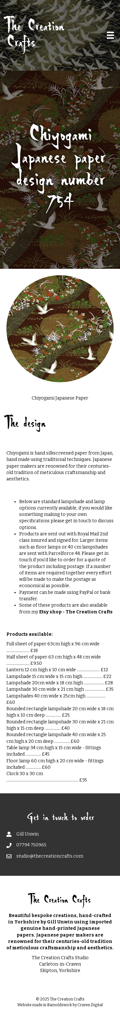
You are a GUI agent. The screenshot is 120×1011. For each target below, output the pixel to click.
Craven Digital (90, 1005)
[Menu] (110, 35)
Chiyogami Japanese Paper (60, 398)
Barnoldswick (59, 1005)
